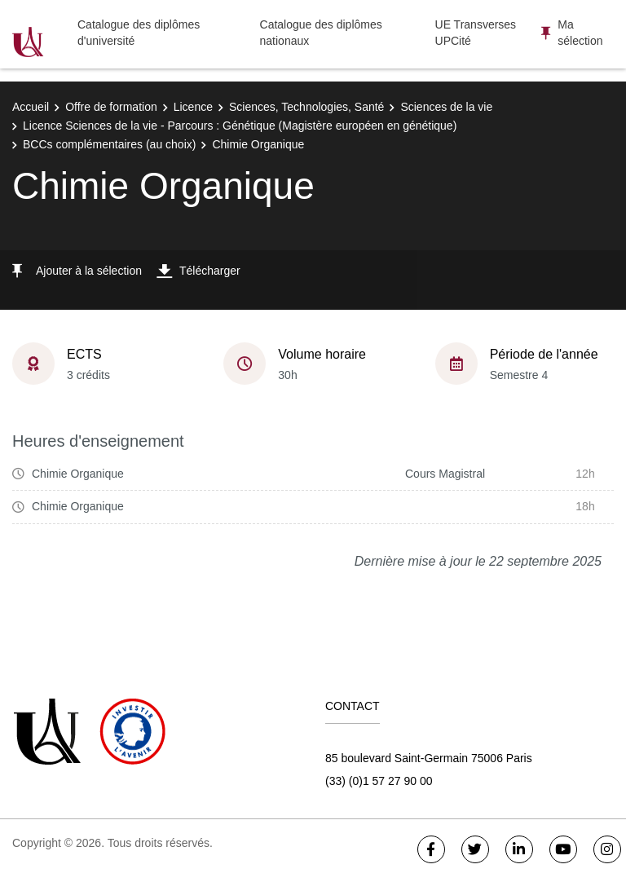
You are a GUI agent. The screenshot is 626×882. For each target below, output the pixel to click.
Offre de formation (111, 106)
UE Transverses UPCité (476, 32)
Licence (193, 106)
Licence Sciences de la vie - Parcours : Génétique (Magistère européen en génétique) (239, 125)
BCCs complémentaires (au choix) (109, 144)
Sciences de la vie (446, 106)
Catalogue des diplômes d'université (138, 32)
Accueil (30, 106)
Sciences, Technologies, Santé (306, 106)
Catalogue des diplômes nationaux (321, 32)
